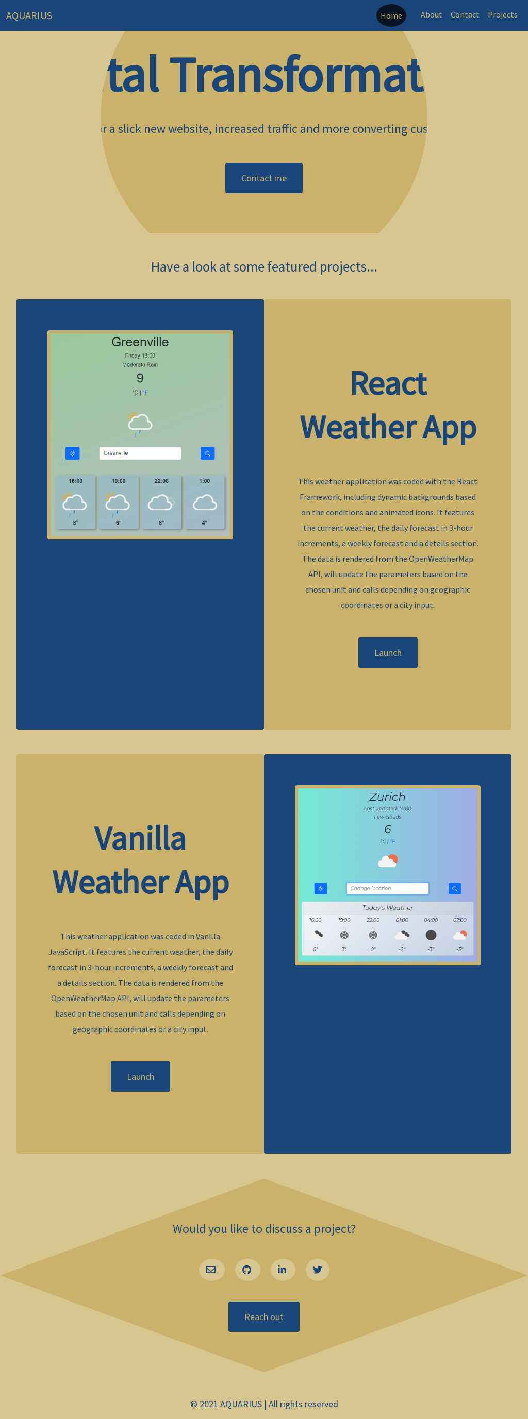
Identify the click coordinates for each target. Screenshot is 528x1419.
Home (391, 15)
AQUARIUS (29, 15)
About (431, 14)
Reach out (264, 1317)
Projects (503, 14)
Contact (465, 14)
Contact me (264, 178)
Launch (388, 652)
